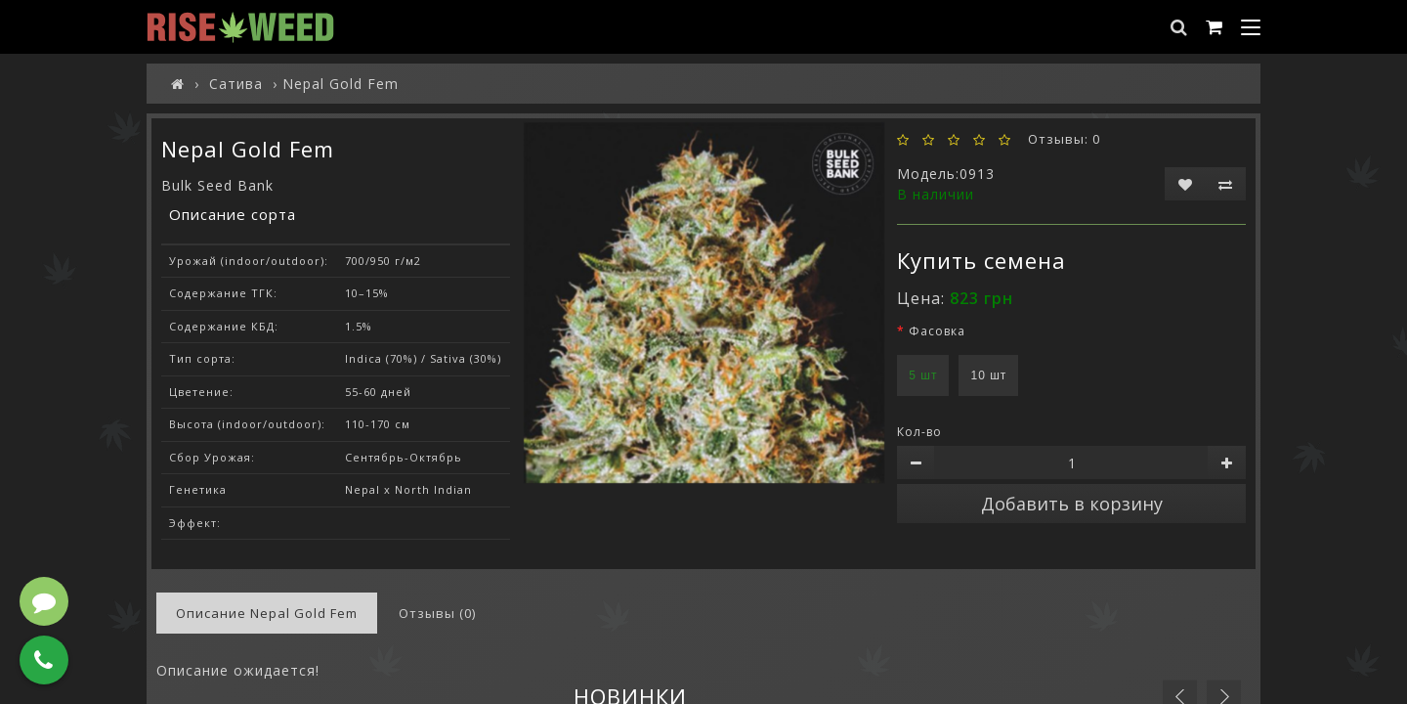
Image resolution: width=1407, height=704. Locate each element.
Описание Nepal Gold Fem (267, 613)
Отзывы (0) (437, 613)
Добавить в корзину (1072, 503)
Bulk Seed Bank (217, 185)
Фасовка (937, 331)
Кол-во (919, 431)
